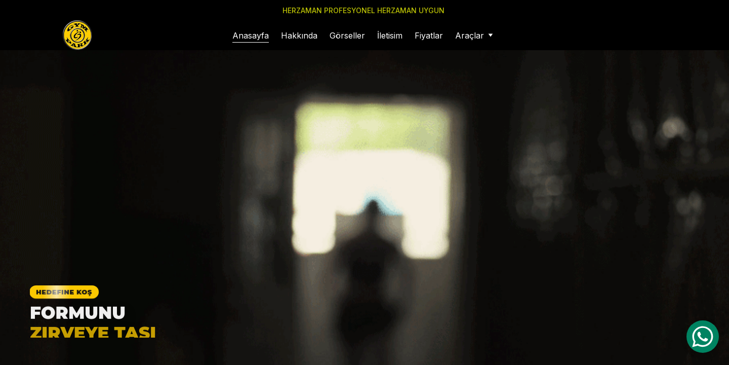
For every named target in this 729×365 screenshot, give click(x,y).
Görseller (347, 35)
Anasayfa (250, 35)
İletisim (389, 35)
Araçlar (469, 35)
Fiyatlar (429, 35)
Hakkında (299, 35)
